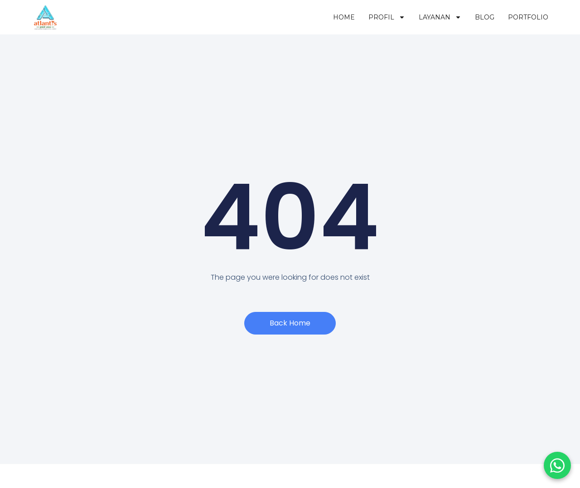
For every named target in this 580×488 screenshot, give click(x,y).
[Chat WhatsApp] (557, 465)
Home (344, 17)
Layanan (440, 17)
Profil (386, 17)
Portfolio (528, 17)
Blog (484, 17)
